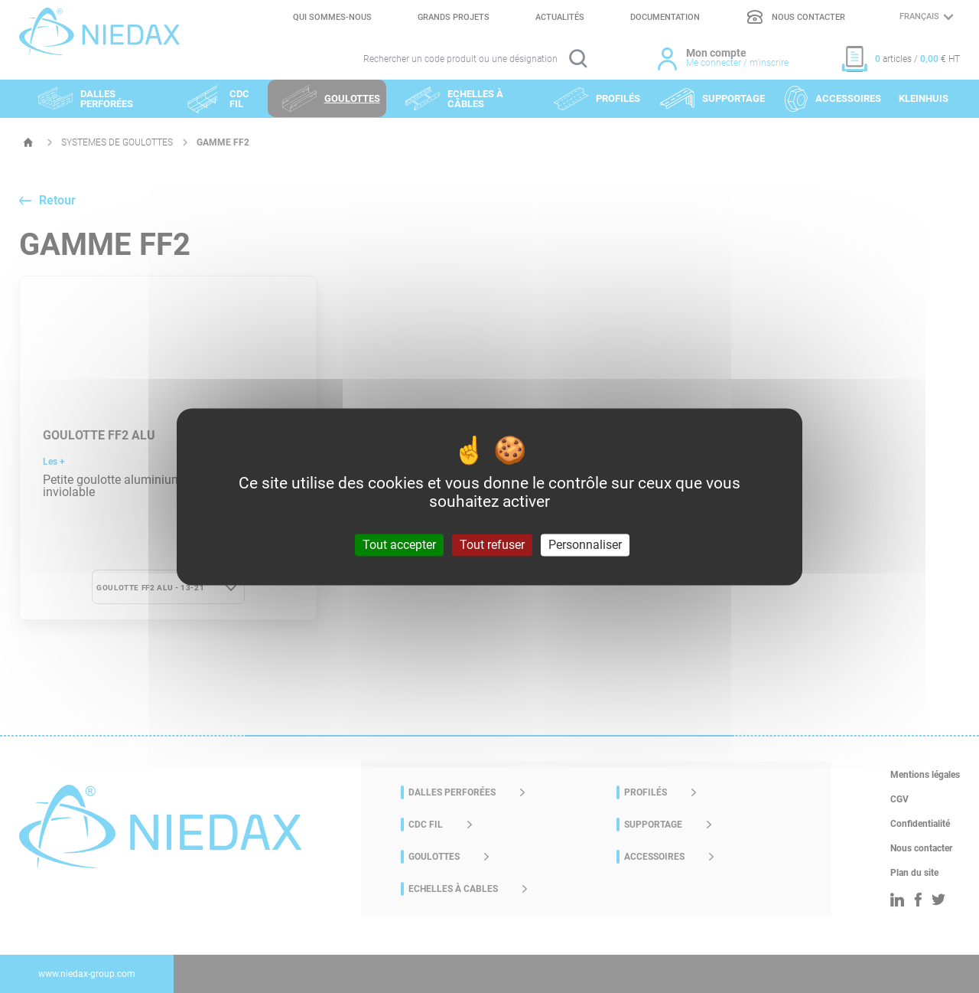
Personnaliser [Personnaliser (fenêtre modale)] (585, 544)
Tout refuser (492, 544)
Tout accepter (399, 544)
